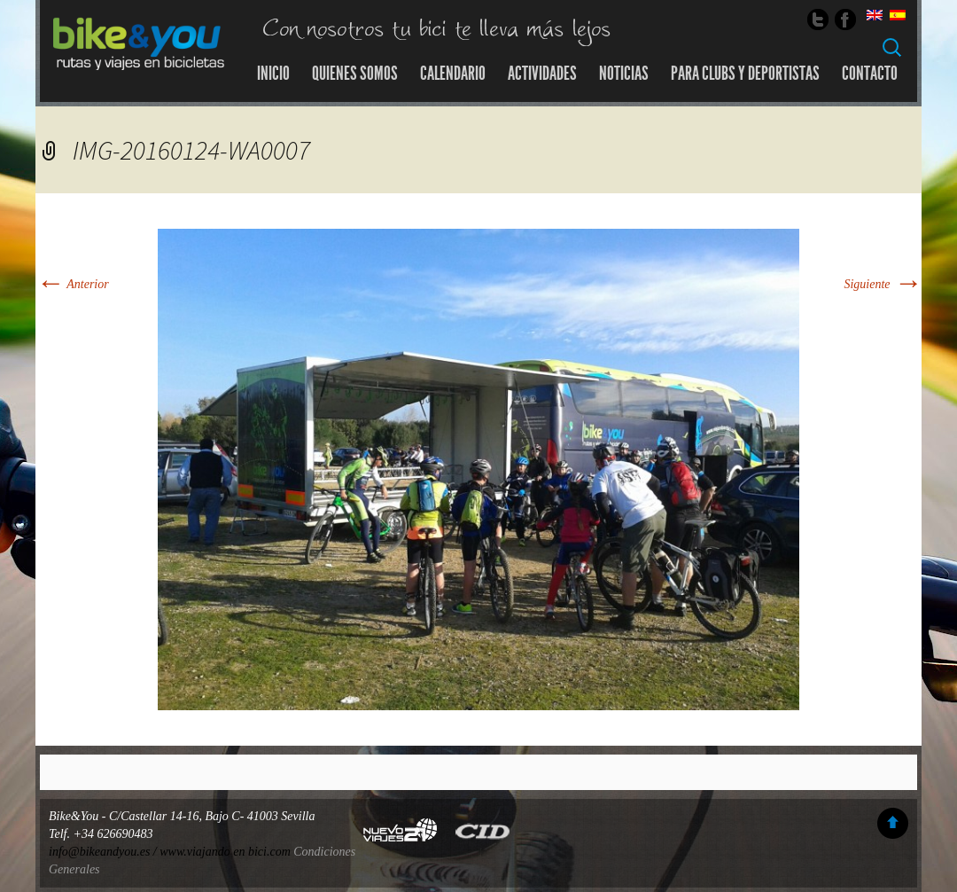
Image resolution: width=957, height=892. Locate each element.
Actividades (542, 73)
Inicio (273, 73)
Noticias (624, 73)
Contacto (870, 73)
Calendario (453, 73)
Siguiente (883, 284)
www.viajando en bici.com (225, 851)
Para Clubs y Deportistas (745, 73)
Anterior (72, 284)
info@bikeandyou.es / (104, 851)
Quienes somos (355, 73)
